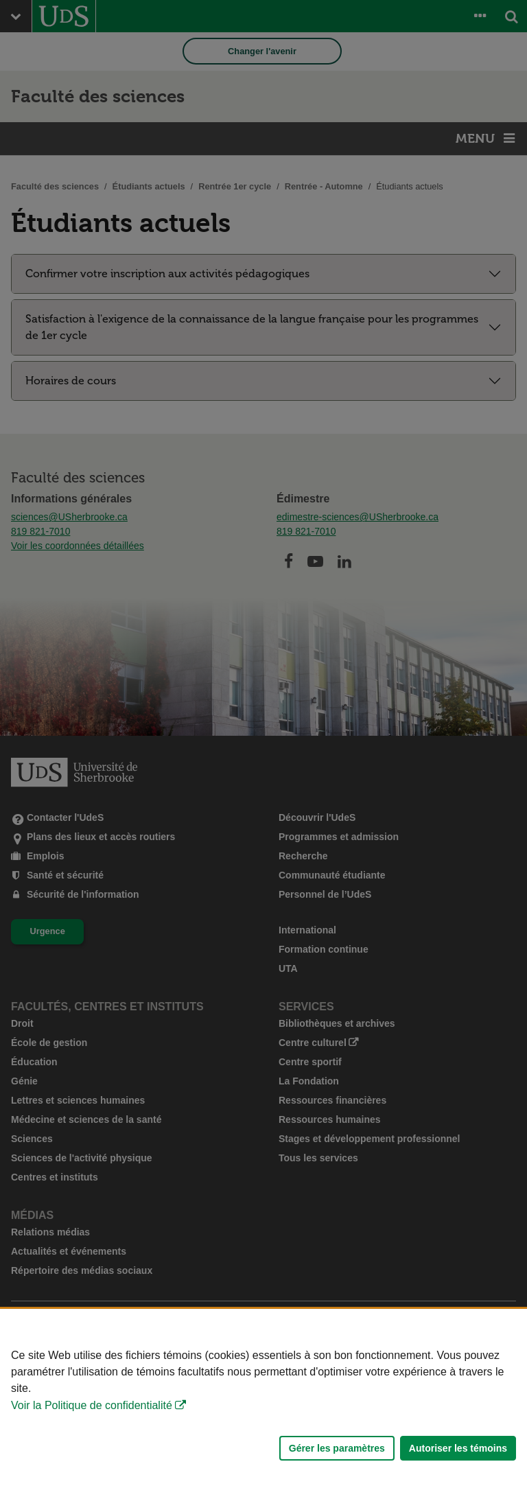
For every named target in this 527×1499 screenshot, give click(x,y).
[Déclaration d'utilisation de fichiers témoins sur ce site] (263, 1404)
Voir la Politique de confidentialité (91, 1405)
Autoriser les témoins (458, 1448)
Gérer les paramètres (337, 1448)
